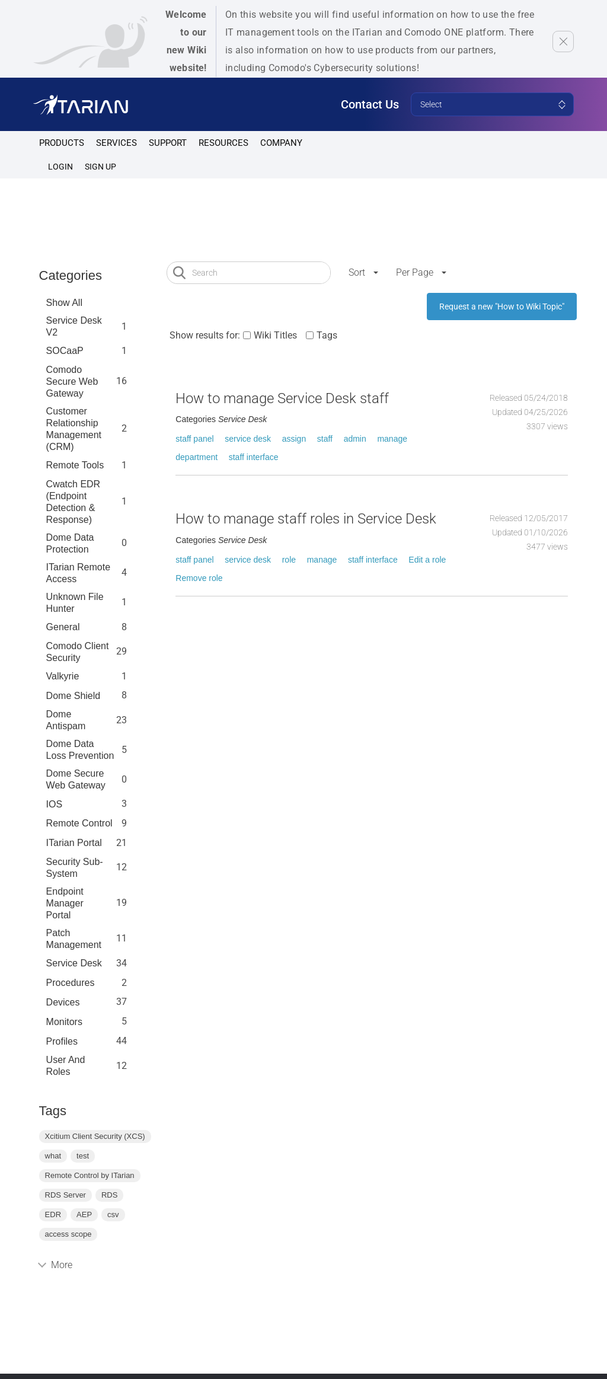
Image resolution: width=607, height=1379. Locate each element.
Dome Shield (73, 696)
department (196, 457)
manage (392, 438)
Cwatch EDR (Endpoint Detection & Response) (73, 502)
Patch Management (73, 939)
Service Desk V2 (74, 326)
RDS (109, 1194)
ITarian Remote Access (78, 573)
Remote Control (79, 823)
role (289, 559)
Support (168, 143)
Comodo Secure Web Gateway (72, 381)
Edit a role (427, 559)
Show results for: (205, 335)
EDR (53, 1214)
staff (325, 438)
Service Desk (74, 963)
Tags (327, 335)
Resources (223, 143)
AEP (84, 1214)
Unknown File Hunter (75, 603)
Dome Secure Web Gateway (76, 779)
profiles (62, 1041)
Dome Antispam (66, 720)
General (63, 627)
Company (281, 143)
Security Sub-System (74, 868)
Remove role (198, 578)
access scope (68, 1234)
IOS (54, 804)
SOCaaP (65, 351)
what (53, 1155)
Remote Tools (75, 465)
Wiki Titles (275, 335)
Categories (70, 275)
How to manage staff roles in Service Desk (305, 518)
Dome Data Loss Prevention (80, 750)
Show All (64, 303)
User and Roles (65, 1066)
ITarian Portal (74, 843)
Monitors (64, 1022)
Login (60, 166)
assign (294, 438)
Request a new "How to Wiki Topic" (501, 306)
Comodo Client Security (77, 652)
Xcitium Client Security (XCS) (95, 1136)
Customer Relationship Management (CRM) (73, 429)
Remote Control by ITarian (90, 1175)
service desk (248, 438)
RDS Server (65, 1194)
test (82, 1155)
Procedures (70, 983)
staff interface (254, 457)
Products (61, 143)
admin (355, 438)
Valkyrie (62, 676)
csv (113, 1214)
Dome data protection (70, 543)
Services (116, 143)
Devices (63, 1002)
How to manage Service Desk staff (282, 398)
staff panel (194, 438)
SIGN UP (100, 166)
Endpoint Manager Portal (65, 903)
